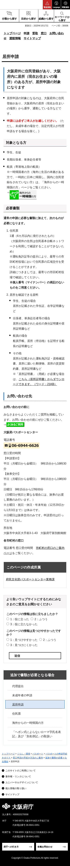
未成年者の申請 (22, 695)
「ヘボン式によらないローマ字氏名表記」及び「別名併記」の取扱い (36, 734)
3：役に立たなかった (24, 624)
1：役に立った (19, 619)
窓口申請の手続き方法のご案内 (28, 757)
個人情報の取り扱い (15, 788)
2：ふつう (41, 619)
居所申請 (18, 704)
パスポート (37, 754)
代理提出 (18, 686)
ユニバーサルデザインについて (21, 782)
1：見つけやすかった (24, 639)
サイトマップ (32, 38)
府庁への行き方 (11, 847)
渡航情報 (15, 38)
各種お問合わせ (44, 847)
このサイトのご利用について (20, 770)
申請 (26, 33)
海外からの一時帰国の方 (28, 722)
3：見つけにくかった (24, 645)
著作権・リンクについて (18, 776)
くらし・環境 (23, 754)
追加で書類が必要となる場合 (32, 675)
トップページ (12, 33)
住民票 (16, 713)
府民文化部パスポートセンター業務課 (30, 579)
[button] (47, 4)
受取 (35, 33)
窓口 (44, 33)
